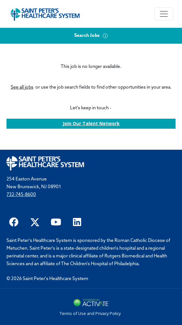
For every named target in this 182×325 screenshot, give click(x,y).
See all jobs (22, 87)
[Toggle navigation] (163, 13)
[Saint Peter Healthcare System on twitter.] (35, 221)
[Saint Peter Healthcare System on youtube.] (56, 221)
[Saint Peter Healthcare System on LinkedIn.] (77, 221)
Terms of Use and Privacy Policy (90, 313)
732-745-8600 (21, 194)
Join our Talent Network (91, 123)
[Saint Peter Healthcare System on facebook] (13, 221)
